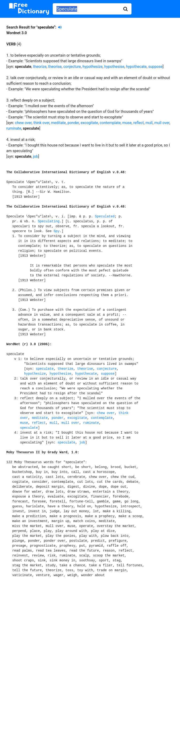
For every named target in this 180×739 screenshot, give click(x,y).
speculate (45, 369)
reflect (138, 123)
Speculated (105, 216)
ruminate (13, 128)
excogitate (89, 123)
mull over (161, 123)
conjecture (72, 66)
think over (41, 123)
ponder (73, 123)
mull (149, 123)
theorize (39, 66)
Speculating (48, 221)
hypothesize (92, 66)
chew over (23, 123)
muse (127, 123)
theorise (55, 66)
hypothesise (114, 66)
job (35, 156)
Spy (57, 231)
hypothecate (136, 66)
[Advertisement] (90, 625)
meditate (58, 123)
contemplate (110, 123)
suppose (155, 66)
